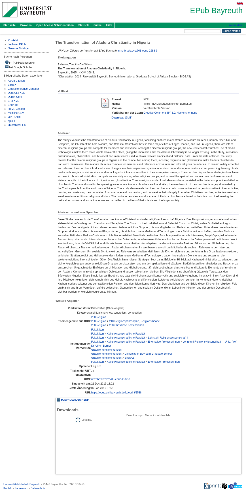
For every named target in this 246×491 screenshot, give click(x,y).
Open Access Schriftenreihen (55, 25)
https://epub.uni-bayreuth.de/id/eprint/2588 (116, 392)
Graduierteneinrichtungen (106, 349)
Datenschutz (37, 488)
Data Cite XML (16, 92)
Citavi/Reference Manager (23, 88)
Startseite (9, 25)
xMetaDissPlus (16, 125)
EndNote (13, 104)
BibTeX (12, 84)
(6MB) (121, 117)
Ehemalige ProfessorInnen (164, 341)
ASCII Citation (16, 80)
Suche (97, 25)
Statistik (83, 25)
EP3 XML (13, 100)
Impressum (22, 488)
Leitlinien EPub (17, 44)
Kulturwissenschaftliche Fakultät (126, 333)
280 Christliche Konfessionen (126, 325)
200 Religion (98, 317)
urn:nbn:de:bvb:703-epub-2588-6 (137, 50)
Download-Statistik (73, 400)
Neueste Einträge (18, 48)
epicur (11, 121)
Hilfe (109, 25)
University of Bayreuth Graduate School (148, 353)
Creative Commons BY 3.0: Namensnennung (170, 112)
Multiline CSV (16, 112)
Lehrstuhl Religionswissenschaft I (168, 337)
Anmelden (235, 25)
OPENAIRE (15, 117)
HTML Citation (16, 108)
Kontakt (8, 488)
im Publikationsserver (20, 62)
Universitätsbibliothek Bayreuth (22, 484)
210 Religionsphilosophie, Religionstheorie (134, 321)
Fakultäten (97, 329)
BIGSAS (130, 357)
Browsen (26, 25)
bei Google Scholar (18, 67)
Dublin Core (15, 96)
